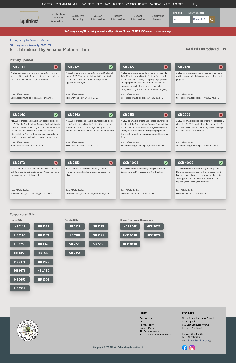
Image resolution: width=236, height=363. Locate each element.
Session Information (98, 17)
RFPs (99, 4)
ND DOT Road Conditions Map (156, 334)
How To (142, 4)
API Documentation (149, 331)
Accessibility (146, 318)
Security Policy (147, 328)
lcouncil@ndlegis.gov (199, 340)
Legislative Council (65, 4)
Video (167, 4)
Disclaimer (145, 321)
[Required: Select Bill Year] (181, 19)
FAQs (108, 4)
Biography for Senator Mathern (30, 40)
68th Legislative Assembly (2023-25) (30, 45)
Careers (47, 4)
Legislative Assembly (78, 17)
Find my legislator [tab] (195, 12)
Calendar (155, 4)
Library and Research (158, 17)
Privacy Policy (147, 324)
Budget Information (138, 17)
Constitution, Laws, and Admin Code (58, 17)
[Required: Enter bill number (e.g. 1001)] (200, 19)
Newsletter (87, 4)
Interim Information (118, 17)
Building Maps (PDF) (124, 4)
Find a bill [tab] (177, 12)
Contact (178, 4)
